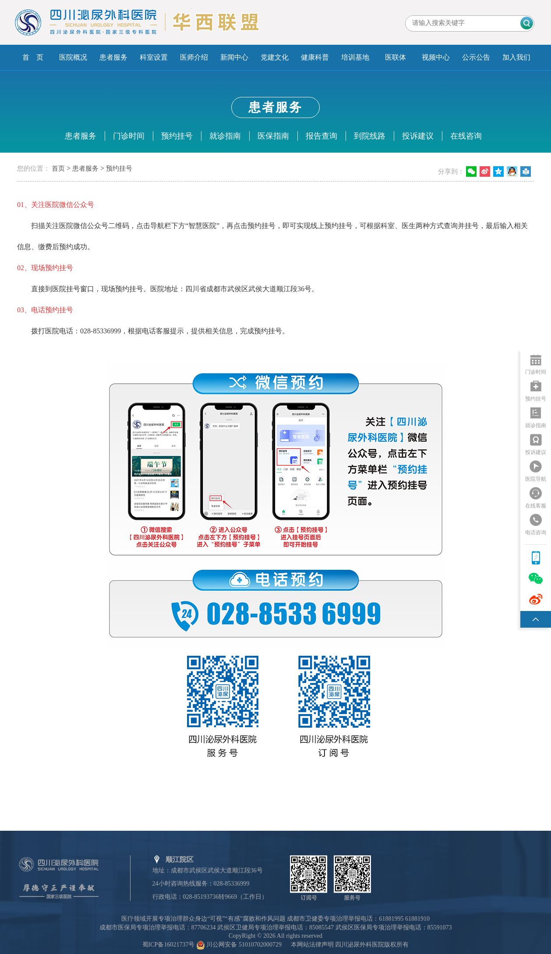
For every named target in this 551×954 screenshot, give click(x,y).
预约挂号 (177, 136)
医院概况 (73, 57)
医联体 (395, 57)
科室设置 (154, 57)
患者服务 (113, 57)
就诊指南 (225, 136)
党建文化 (275, 57)
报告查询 (321, 136)
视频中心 (436, 57)
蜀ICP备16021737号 (168, 944)
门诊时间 (129, 136)
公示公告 (476, 57)
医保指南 (273, 136)
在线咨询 (466, 136)
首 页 (32, 57)
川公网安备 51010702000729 (244, 944)
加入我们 (516, 57)
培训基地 (355, 57)
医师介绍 (194, 57)
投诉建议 (418, 136)
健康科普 (315, 57)
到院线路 (369, 136)
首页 (58, 168)
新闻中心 (234, 57)
